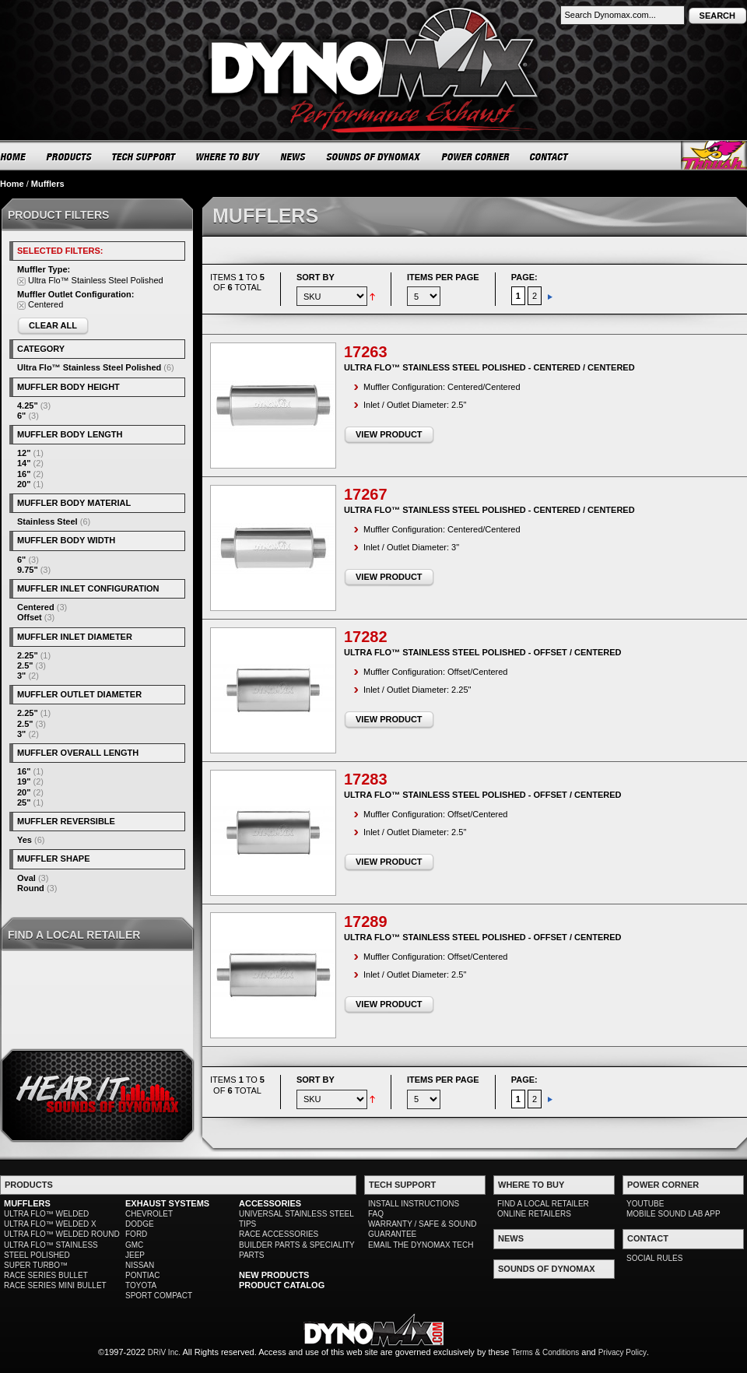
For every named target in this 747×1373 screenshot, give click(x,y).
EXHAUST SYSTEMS (167, 1203)
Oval (26, 878)
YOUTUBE (645, 1203)
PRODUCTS (69, 156)
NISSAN (139, 1265)
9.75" (27, 569)
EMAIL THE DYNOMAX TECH (420, 1245)
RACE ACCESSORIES (278, 1234)
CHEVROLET (149, 1214)
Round (30, 888)
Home (12, 183)
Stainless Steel (47, 521)
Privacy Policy (622, 1352)
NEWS (293, 156)
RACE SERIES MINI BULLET (55, 1285)
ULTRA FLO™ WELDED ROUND (62, 1234)
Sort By (315, 277)
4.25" (27, 405)
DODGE (139, 1224)
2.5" (25, 665)
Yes (24, 840)
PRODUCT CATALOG (281, 1285)
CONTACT (550, 156)
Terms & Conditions (546, 1352)
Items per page (443, 277)
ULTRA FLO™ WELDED (46, 1214)
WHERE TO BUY (228, 156)
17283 (366, 779)
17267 (366, 494)
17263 (366, 351)
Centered (35, 607)
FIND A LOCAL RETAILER (543, 1203)
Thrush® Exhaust (714, 155)
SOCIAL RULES (654, 1258)
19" (23, 781)
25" (23, 802)
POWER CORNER (475, 156)
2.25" (27, 655)
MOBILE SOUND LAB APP (673, 1214)
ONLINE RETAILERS (534, 1214)
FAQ (376, 1214)
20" (23, 484)
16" (23, 474)
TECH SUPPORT (144, 156)
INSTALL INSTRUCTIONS (413, 1203)
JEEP (135, 1255)
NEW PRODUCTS (274, 1275)
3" (21, 675)
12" (23, 453)
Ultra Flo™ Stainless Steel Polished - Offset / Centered (483, 652)
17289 (366, 921)
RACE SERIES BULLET (46, 1275)
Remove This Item (21, 281)
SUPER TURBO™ (36, 1265)
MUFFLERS (27, 1203)
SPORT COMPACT (158, 1295)
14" (23, 463)
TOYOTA (140, 1285)
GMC (134, 1245)
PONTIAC (142, 1275)
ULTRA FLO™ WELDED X (50, 1224)
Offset (29, 617)
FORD (136, 1234)
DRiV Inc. (164, 1352)
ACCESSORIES (270, 1203)
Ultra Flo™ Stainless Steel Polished (89, 367)
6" (21, 415)
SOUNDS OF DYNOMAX (374, 156)
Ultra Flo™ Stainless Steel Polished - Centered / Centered (489, 367)
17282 (366, 636)
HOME (13, 156)
